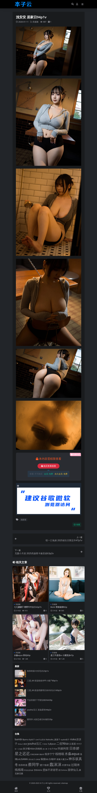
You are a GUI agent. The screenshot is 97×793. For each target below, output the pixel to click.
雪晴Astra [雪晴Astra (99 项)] (38, 770)
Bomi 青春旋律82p (59, 607)
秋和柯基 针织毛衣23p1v (38, 671)
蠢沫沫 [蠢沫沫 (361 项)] (55, 764)
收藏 (77, 525)
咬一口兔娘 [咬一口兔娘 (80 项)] (18, 749)
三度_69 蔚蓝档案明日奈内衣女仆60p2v (44, 690)
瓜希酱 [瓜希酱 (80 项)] (37, 759)
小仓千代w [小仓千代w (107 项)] (52, 748)
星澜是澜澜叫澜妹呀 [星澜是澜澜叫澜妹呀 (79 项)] (37, 754)
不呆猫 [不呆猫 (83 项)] (44, 744)
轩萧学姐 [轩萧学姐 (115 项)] (66, 765)
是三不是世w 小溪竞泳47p (62, 655)
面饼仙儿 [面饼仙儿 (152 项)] (73, 769)
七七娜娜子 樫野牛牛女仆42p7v (28, 607)
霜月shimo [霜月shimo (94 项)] (62, 770)
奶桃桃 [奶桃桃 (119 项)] (38, 748)
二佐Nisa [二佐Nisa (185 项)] (63, 743)
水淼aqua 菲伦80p (22, 655)
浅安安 (23, 519)
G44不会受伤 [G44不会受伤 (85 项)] (40, 740)
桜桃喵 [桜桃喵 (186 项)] (59, 754)
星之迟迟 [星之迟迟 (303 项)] (22, 753)
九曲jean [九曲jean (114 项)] (51, 743)
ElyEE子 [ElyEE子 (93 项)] (32, 739)
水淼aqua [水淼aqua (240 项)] (72, 753)
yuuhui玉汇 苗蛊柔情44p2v (39, 709)
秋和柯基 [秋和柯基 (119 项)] (23, 765)
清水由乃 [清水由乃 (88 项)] (31, 759)
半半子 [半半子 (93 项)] (79, 744)
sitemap (64, 783)
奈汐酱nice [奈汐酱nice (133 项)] (29, 748)
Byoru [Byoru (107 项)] (25, 739)
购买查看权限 (48, 466)
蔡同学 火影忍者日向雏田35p (39, 719)
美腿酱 (36, 21)
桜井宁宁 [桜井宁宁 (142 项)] (50, 754)
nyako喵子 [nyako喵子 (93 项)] (65, 739)
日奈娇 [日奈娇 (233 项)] (74, 748)
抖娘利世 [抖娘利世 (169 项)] (63, 748)
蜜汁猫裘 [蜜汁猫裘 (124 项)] (44, 765)
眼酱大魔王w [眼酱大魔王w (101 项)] (62, 759)
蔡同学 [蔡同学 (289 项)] (33, 764)
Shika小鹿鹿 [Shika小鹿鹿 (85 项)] (22, 744)
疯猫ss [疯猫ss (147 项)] (44, 759)
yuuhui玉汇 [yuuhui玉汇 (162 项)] (34, 743)
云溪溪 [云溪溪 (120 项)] (72, 743)
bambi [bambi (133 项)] (18, 739)
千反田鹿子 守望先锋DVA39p (39, 700)
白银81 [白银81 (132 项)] (52, 759)
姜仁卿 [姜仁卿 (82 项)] (45, 749)
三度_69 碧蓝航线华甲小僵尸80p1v (42, 680)
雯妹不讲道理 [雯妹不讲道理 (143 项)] (50, 769)
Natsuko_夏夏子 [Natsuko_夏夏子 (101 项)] (53, 739)
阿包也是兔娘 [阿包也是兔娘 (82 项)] (28, 770)
